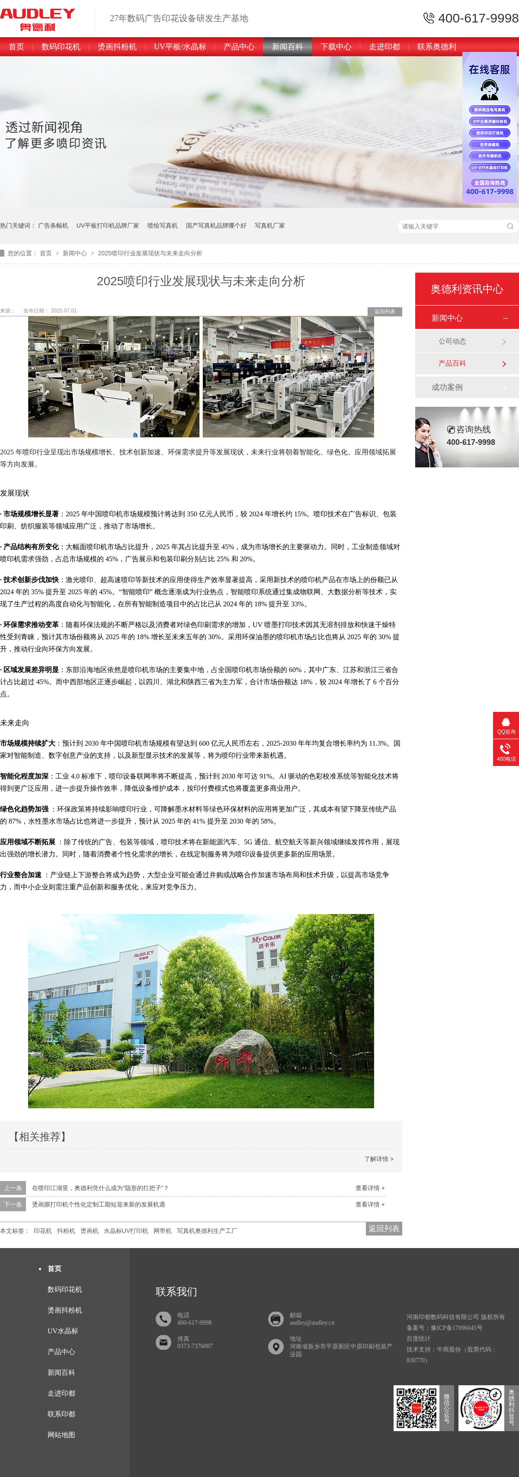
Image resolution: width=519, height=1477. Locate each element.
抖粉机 (66, 1230)
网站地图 (61, 1434)
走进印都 (384, 46)
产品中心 (239, 46)
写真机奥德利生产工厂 (207, 1230)
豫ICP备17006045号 (457, 1328)
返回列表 (385, 312)
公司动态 (452, 341)
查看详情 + (370, 1187)
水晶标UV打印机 (126, 1230)
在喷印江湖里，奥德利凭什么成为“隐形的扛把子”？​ (100, 1187)
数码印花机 (61, 46)
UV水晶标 (63, 1331)
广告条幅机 (53, 225)
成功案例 (447, 387)
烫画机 (89, 1230)
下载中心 (336, 46)
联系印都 (61, 1414)
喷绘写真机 (162, 225)
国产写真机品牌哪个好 (216, 225)
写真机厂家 (270, 225)
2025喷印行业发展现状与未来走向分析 (150, 253)
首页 (16, 46)
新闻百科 (287, 46)
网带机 (163, 1230)
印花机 (43, 1230)
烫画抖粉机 (117, 46)
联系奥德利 (436, 46)
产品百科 (452, 363)
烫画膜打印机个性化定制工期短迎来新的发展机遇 (98, 1204)
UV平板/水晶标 (180, 46)
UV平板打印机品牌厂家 (108, 225)
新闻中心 (76, 253)
